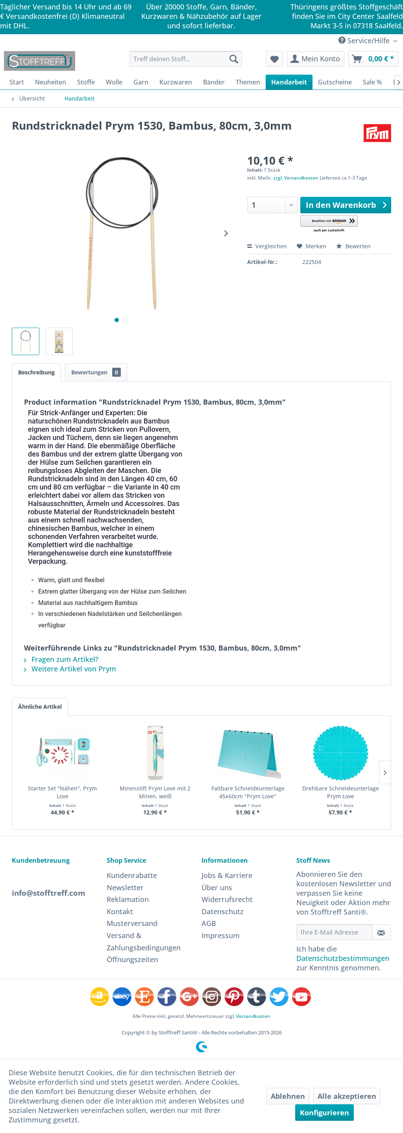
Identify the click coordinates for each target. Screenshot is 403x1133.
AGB (209, 923)
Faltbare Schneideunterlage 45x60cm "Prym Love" (248, 792)
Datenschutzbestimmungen (342, 958)
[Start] (17, 82)
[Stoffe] (86, 82)
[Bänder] (214, 82)
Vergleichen (267, 246)
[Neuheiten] (51, 82)
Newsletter (125, 887)
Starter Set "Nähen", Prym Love (62, 792)
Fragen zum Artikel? (61, 659)
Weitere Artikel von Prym (70, 668)
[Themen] (248, 82)
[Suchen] (234, 59)
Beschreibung (36, 372)
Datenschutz (223, 911)
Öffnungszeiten (132, 959)
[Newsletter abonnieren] (381, 932)
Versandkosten (253, 1016)
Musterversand (132, 923)
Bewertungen (96, 372)
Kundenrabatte (132, 875)
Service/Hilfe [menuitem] (365, 40)
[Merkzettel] (274, 59)
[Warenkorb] (373, 59)
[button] (328, 224)
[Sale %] (372, 82)
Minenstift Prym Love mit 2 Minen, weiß (155, 792)
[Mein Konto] (315, 59)
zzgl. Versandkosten (295, 177)
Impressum (221, 935)
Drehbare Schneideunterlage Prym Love (340, 792)
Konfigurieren (324, 1112)
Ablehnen (288, 1096)
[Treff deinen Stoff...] (185, 59)
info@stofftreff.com (48, 893)
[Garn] (141, 82)
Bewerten (353, 246)
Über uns (217, 887)
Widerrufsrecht (227, 899)
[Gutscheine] (334, 82)
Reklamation (128, 899)
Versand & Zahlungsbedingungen (144, 941)
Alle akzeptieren (347, 1096)
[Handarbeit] (289, 82)
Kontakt (120, 911)
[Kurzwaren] (176, 82)
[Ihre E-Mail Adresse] (334, 932)
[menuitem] (185, 59)
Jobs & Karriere (227, 875)
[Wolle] (114, 82)
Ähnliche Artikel (40, 706)
